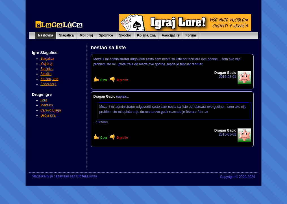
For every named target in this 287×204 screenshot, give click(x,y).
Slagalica (66, 35)
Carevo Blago (50, 110)
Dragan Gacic (104, 96)
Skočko (125, 35)
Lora (43, 100)
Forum (190, 35)
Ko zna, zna (146, 35)
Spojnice (106, 35)
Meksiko (46, 105)
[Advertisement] (57, 146)
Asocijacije (170, 35)
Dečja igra (48, 115)
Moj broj (86, 35)
